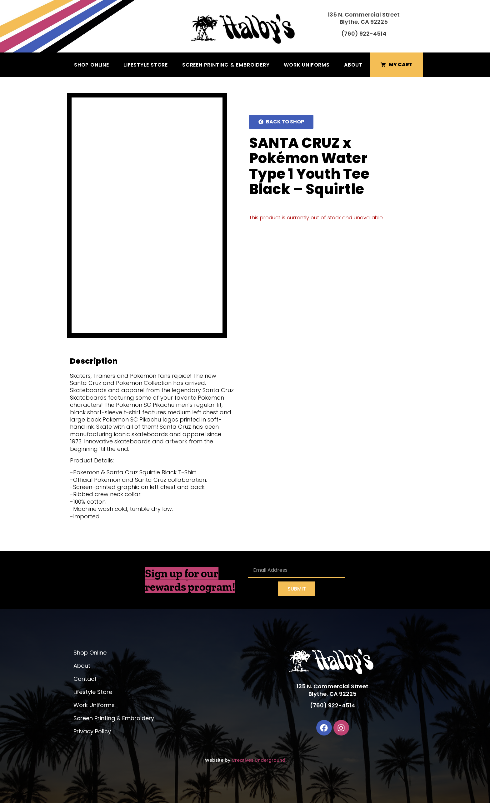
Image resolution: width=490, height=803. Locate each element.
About (353, 64)
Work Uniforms (306, 64)
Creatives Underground (258, 760)
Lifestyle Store (145, 64)
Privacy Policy (92, 731)
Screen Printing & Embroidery (225, 64)
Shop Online (91, 64)
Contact (85, 679)
